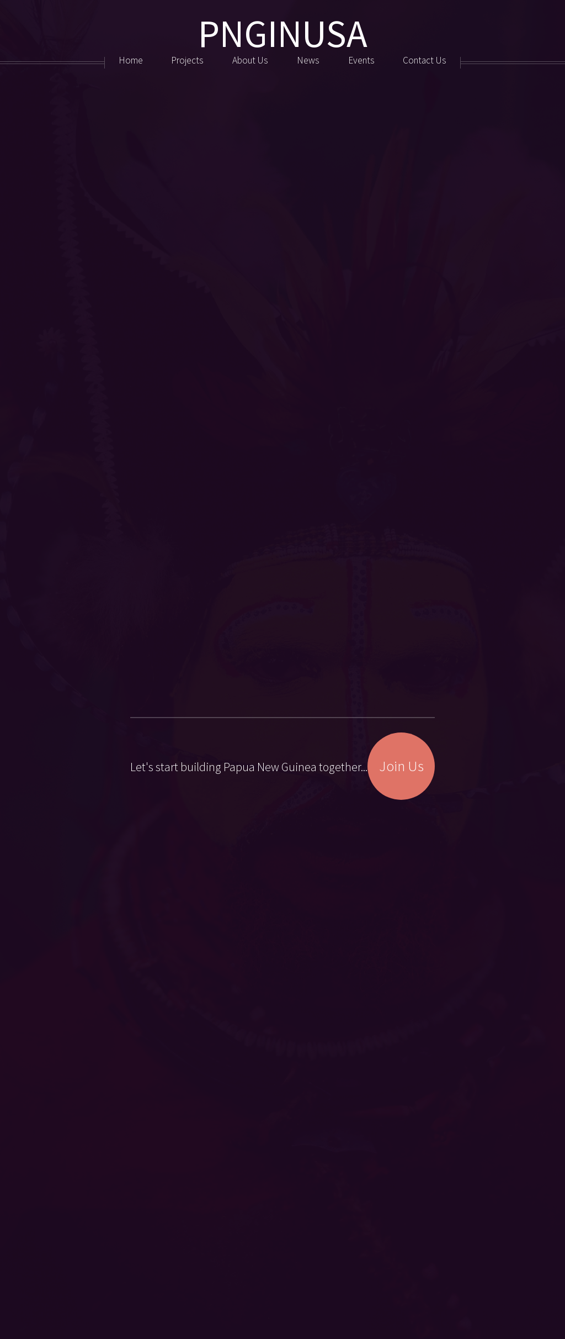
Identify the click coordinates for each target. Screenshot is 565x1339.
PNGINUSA (282, 33)
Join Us (401, 785)
